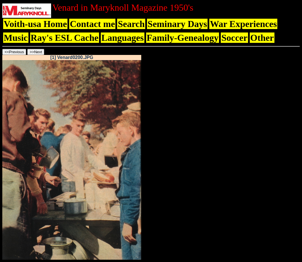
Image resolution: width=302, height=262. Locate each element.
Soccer (234, 37)
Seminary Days (177, 24)
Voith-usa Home (35, 24)
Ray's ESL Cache (64, 37)
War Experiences (243, 24)
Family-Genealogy (183, 37)
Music (16, 37)
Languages (122, 37)
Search (131, 24)
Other (262, 37)
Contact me (92, 24)
